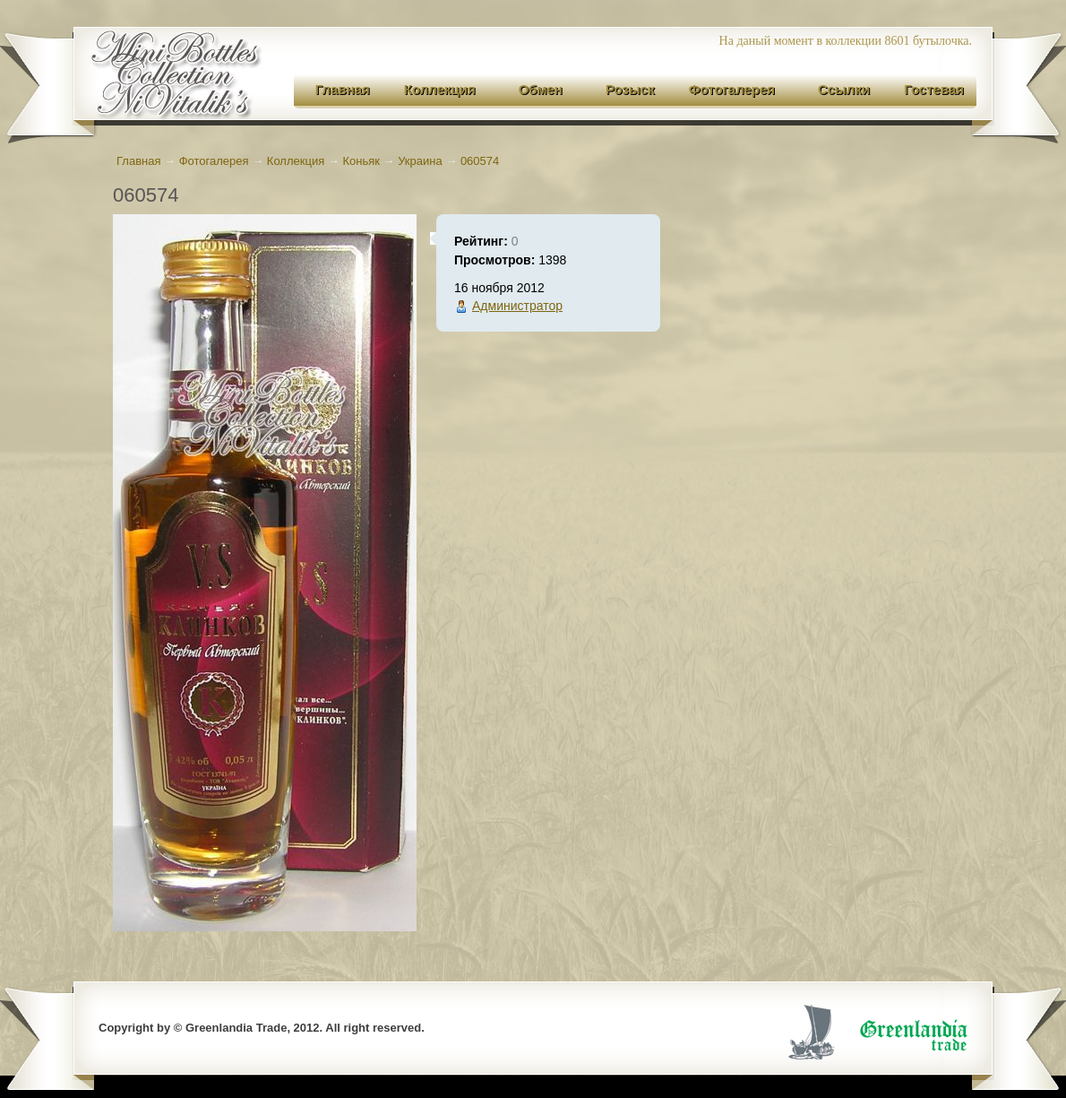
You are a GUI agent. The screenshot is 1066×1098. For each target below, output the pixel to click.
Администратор (517, 305)
